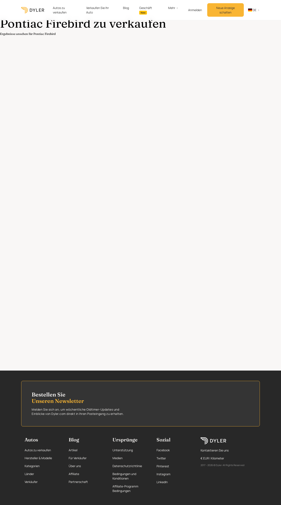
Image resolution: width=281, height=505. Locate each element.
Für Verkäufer (78, 458)
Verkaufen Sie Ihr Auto (97, 10)
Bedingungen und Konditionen (124, 476)
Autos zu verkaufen (60, 10)
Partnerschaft (78, 482)
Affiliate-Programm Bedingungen (125, 488)
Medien (117, 458)
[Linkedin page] (174, 482)
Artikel (73, 450)
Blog (126, 8)
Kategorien (32, 466)
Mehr (171, 8)
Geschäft (145, 10)
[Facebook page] (174, 450)
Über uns (75, 466)
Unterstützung (122, 450)
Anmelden (195, 10)
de (252, 10)
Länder (29, 474)
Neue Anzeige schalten (225, 10)
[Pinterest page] (174, 466)
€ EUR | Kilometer (212, 458)
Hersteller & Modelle (38, 458)
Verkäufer (31, 482)
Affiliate (74, 474)
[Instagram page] (174, 474)
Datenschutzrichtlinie (127, 466)
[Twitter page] (174, 458)
